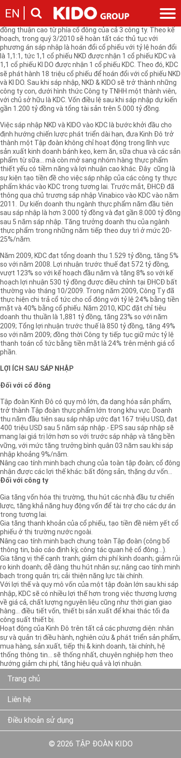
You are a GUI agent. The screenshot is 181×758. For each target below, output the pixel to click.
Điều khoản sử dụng (40, 721)
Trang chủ (23, 679)
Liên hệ (19, 700)
